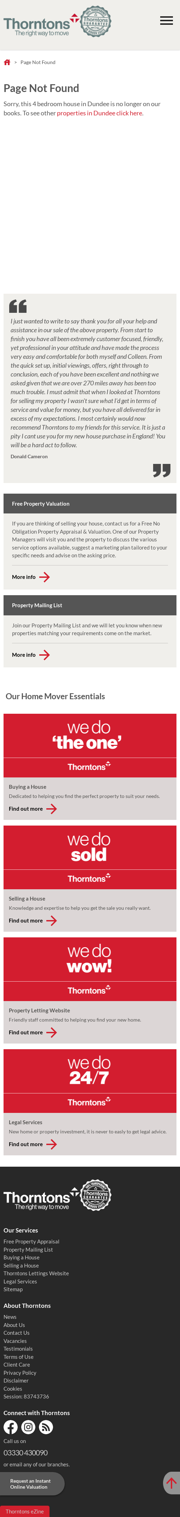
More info (24, 577)
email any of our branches (39, 1464)
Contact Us (17, 1332)
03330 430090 (25, 1452)
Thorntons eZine (25, 1511)
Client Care (17, 1364)
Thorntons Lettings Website (36, 1273)
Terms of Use (19, 1357)
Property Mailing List (28, 1249)
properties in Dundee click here (99, 113)
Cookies (13, 1388)
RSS (46, 1427)
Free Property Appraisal (31, 1241)
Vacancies (15, 1341)
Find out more (26, 808)
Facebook (11, 1427)
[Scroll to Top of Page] (171, 1483)
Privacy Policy (20, 1372)
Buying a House (22, 1257)
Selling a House (21, 1265)
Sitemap (13, 1289)
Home (7, 62)
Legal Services (20, 1281)
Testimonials (18, 1348)
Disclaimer (16, 1380)
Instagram (28, 1427)
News (10, 1317)
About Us (14, 1325)
